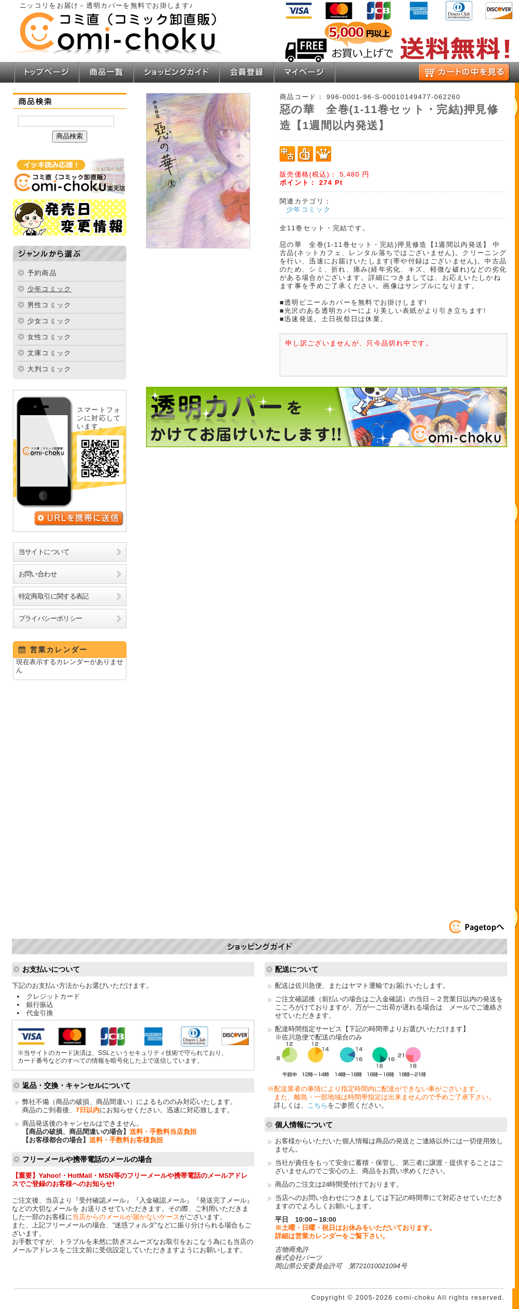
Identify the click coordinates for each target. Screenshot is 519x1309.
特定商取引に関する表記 (54, 596)
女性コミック (49, 337)
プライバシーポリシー (51, 618)
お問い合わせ (38, 574)
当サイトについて (44, 552)
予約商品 (42, 273)
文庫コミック (49, 353)
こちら (317, 1105)
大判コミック (49, 369)
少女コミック (49, 321)
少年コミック (49, 289)
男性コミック (49, 305)
